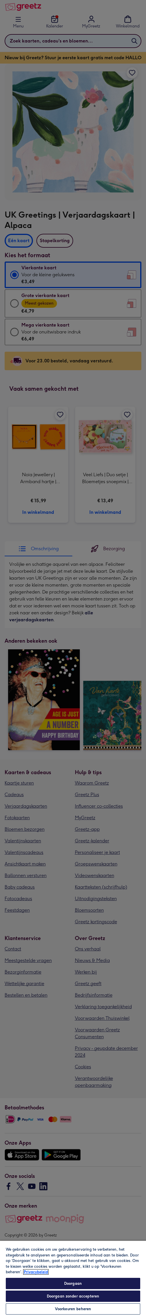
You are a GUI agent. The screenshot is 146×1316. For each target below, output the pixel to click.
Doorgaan (73, 1283)
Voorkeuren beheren (73, 1309)
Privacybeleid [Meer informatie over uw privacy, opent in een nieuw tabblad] (36, 1272)
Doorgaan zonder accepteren (73, 1296)
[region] (73, 1278)
